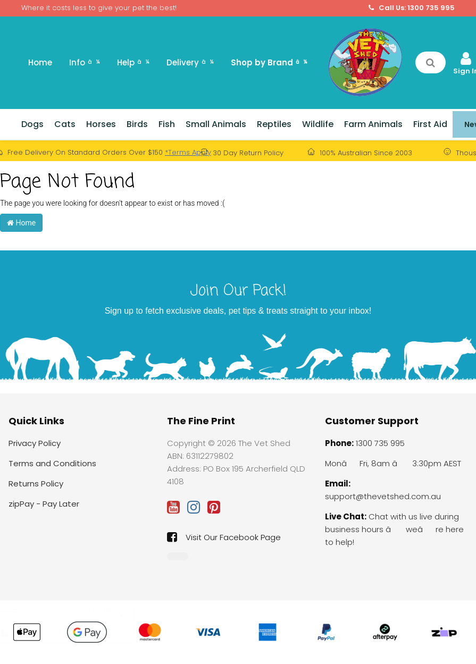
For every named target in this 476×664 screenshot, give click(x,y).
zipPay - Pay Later (44, 503)
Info (84, 62)
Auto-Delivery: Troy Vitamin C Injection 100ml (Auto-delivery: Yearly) (78, 627)
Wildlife (317, 124)
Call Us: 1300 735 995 (412, 8)
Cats (65, 124)
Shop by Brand (269, 62)
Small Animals (216, 124)
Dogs (32, 124)
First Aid (430, 124)
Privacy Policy (35, 443)
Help (133, 62)
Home (40, 62)
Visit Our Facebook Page (224, 537)
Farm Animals (373, 124)
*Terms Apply (188, 152)
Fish (166, 124)
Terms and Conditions (52, 463)
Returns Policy (36, 483)
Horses (101, 124)
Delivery (190, 62)
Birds (137, 124)
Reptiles (274, 124)
